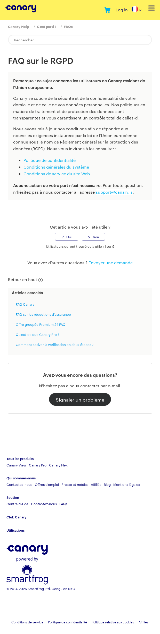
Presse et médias (74, 484)
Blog (107, 484)
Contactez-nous (19, 484)
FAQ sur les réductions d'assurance (43, 314)
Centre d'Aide (17, 503)
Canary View (16, 465)
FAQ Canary (25, 304)
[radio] (66, 236)
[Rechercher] (80, 40)
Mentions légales (126, 484)
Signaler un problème (80, 399)
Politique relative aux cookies (113, 622)
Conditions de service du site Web (56, 173)
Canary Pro (37, 465)
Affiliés (96, 484)
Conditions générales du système (56, 167)
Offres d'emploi (47, 484)
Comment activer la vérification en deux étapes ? (55, 344)
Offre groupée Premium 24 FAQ (41, 324)
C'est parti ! (46, 26)
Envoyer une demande (111, 262)
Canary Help (18, 26)
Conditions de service (27, 622)
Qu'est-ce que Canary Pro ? (37, 334)
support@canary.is (114, 192)
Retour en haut (25, 279)
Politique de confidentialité (49, 160)
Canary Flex (58, 465)
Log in (122, 9)
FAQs (68, 26)
